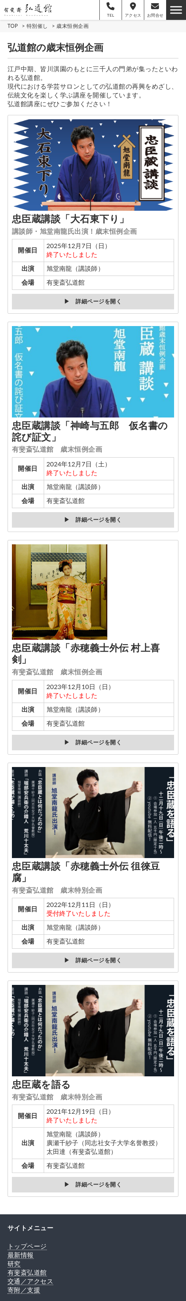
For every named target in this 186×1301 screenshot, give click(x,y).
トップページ (27, 1246)
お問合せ (155, 9)
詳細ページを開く (99, 301)
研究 (14, 1263)
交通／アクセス (31, 1281)
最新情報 (21, 1254)
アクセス (133, 9)
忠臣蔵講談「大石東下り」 (74, 224)
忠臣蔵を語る (57, 1090)
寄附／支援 (24, 1289)
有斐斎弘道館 (27, 1272)
